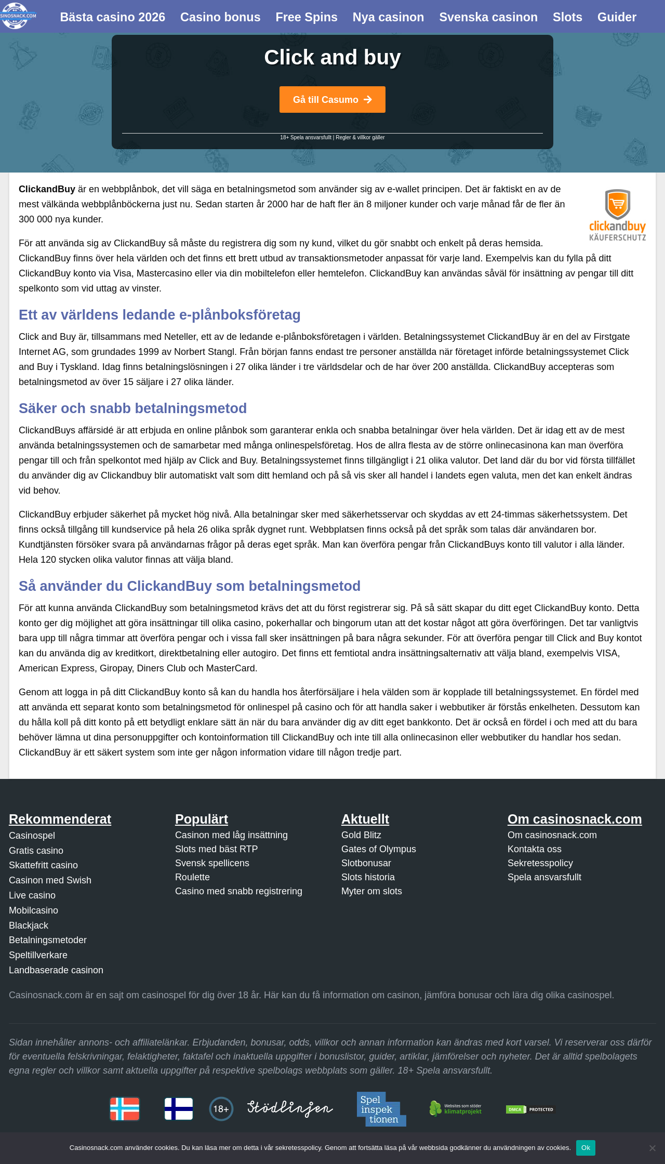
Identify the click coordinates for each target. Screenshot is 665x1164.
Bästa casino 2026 (112, 17)
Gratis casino (36, 850)
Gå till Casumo (332, 100)
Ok (585, 1148)
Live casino (32, 895)
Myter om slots (371, 891)
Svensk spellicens (212, 863)
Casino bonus (220, 17)
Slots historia (368, 877)
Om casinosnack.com (552, 835)
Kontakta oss (535, 849)
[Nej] (652, 1148)
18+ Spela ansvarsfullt (305, 137)
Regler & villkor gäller (360, 137)
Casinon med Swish (50, 880)
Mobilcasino (33, 910)
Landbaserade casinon (56, 970)
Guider (616, 17)
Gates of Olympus (378, 849)
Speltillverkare (38, 955)
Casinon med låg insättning (231, 835)
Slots (567, 17)
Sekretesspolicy (540, 863)
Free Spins (306, 17)
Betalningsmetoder (48, 940)
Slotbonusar (366, 863)
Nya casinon (388, 17)
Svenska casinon (488, 17)
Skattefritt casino (43, 865)
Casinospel (32, 835)
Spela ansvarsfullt (544, 877)
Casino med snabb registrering (238, 891)
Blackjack (28, 925)
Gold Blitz (361, 835)
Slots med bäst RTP (216, 849)
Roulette (192, 877)
